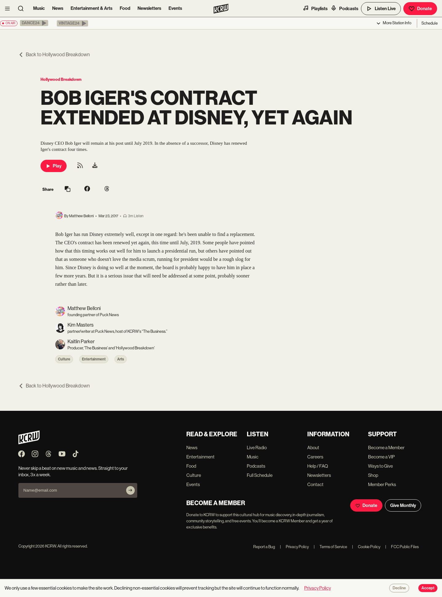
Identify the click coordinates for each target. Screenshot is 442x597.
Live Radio (257, 447)
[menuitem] (95, 166)
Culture (64, 359)
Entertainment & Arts (91, 8)
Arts (120, 359)
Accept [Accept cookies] (427, 588)
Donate (420, 9)
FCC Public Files (402, 546)
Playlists (315, 8)
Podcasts (344, 8)
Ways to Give (380, 466)
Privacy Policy (294, 546)
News (57, 8)
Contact (315, 484)
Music (39, 8)
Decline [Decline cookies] (399, 588)
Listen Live (381, 9)
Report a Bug (264, 546)
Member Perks (382, 484)
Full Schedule (260, 475)
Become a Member (386, 447)
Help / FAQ (317, 466)
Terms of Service (330, 546)
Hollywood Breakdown (61, 79)
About (313, 447)
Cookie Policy (366, 546)
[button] (34, 23)
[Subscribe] (130, 490)
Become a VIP (381, 456)
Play (53, 166)
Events (175, 8)
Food (125, 8)
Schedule (429, 23)
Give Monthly (403, 505)
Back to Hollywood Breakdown (54, 54)
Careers (315, 456)
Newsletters (149, 8)
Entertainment (94, 359)
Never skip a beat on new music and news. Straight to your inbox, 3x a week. (73, 471)
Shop (373, 475)
